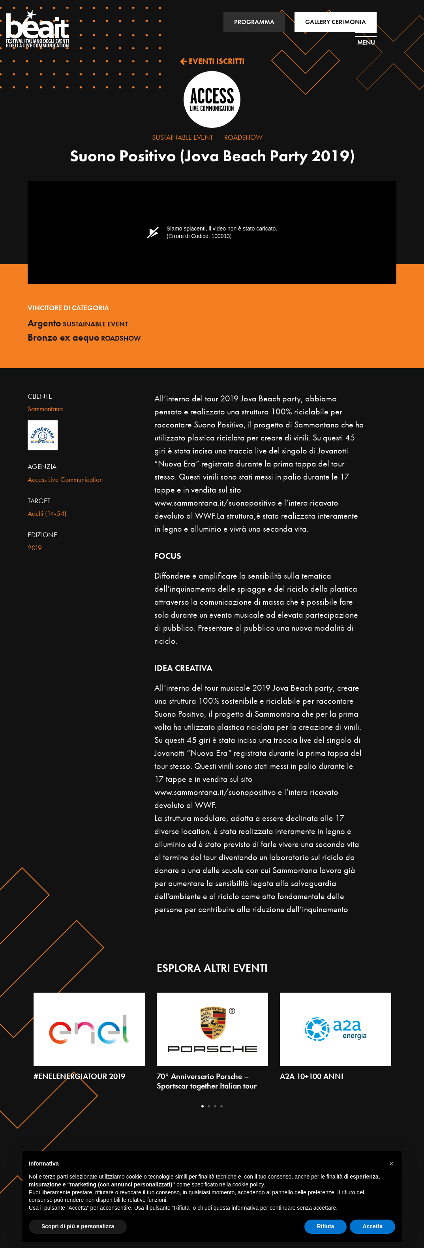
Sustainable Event (182, 137)
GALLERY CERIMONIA (335, 22)
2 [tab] (209, 1106)
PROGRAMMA (254, 22)
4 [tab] (221, 1106)
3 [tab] (215, 1106)
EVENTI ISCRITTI (212, 61)
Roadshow (243, 137)
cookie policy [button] (248, 1184)
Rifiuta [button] (325, 1226)
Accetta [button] (372, 1226)
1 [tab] (202, 1106)
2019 (35, 547)
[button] (391, 1163)
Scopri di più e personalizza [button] (77, 1226)
